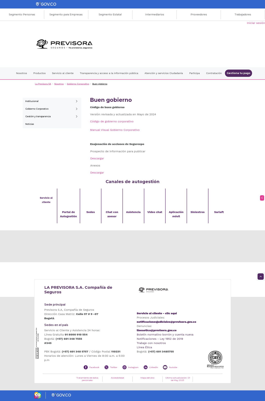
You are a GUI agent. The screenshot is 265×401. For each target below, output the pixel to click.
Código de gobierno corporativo (111, 121)
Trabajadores (243, 14)
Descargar (97, 158)
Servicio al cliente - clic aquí (157, 313)
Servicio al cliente (62, 73)
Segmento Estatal (110, 14)
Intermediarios (154, 14)
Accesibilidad (117, 378)
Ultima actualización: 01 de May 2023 (177, 379)
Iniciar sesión (256, 23)
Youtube (173, 367)
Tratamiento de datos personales (87, 379)
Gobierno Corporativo (37, 108)
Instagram (133, 367)
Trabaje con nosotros (151, 343)
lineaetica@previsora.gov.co (157, 330)
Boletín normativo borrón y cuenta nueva (165, 334)
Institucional (31, 101)
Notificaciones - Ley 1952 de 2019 (160, 338)
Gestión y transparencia (38, 116)
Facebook (94, 367)
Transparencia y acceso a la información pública (109, 73)
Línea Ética (144, 347)
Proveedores (199, 14)
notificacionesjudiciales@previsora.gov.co (166, 321)
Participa (194, 73)
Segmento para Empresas (66, 14)
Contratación (214, 73)
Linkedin (153, 367)
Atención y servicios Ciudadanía (164, 73)
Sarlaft (219, 212)
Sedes (90, 212)
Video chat (154, 212)
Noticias (29, 124)
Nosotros (21, 73)
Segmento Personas (22, 14)
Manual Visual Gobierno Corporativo (115, 130)
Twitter (113, 367)
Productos (39, 73)
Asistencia (133, 212)
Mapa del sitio (147, 378)
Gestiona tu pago (238, 73)
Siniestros (198, 212)
